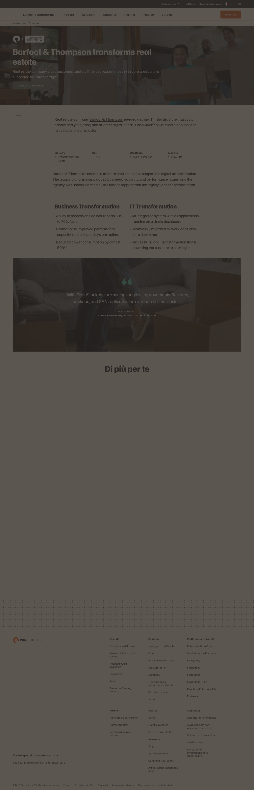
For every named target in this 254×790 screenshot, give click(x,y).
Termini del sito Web (84, 785)
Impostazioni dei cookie (123, 785)
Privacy (67, 785)
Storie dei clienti (20, 23)
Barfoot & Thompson (106, 119)
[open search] (239, 4)
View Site (176, 156)
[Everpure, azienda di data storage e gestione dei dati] (28, 639)
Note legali (103, 785)
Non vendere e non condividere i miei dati (158, 785)
